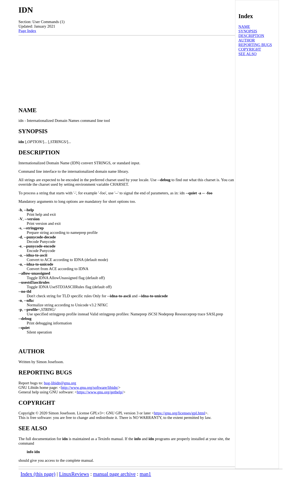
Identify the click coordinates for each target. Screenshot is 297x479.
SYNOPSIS (247, 31)
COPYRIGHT (249, 49)
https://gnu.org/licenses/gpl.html (179, 413)
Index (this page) (38, 474)
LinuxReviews (74, 474)
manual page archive (114, 474)
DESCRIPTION (251, 36)
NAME (244, 26)
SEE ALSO (247, 54)
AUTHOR (246, 40)
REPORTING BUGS (255, 45)
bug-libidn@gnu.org (60, 383)
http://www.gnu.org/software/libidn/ (89, 387)
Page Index (27, 31)
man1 (145, 474)
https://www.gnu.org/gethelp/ (100, 392)
